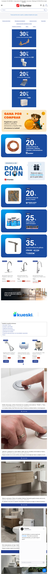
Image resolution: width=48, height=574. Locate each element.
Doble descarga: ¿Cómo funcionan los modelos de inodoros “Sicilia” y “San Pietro (24, 405)
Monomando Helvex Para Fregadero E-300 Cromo (7, 276)
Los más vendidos (20, 406)
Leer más (24, 411)
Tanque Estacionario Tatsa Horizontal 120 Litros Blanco (24, 353)
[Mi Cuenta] (43, 5)
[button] (41, 5)
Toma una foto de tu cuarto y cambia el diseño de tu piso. (24, 15)
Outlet (34, 26)
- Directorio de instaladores (8, 330)
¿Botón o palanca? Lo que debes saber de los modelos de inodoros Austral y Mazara (24, 451)
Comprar (6, 361)
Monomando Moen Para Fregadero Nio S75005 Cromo (39, 276)
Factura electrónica (6, 21)
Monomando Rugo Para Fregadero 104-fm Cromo (22, 276)
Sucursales (29, 1)
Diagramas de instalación (20, 21)
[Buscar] (45, 10)
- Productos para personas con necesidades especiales (15, 333)
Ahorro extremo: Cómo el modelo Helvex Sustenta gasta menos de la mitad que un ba (24, 498)
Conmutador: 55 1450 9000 (7, 1)
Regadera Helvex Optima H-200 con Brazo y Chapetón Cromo (9, 353)
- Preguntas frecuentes (7, 328)
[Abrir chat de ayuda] (44, 570)
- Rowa (3, 335)
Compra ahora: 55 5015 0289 (20, 1)
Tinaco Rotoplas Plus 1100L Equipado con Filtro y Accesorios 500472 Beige (38, 353)
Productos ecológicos (16, 26)
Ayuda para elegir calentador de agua (24, 23)
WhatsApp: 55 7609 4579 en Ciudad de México (34, 2)
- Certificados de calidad (7, 331)
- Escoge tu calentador (7, 326)
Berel (27, 26)
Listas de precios (33, 21)
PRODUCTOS (26, 406)
